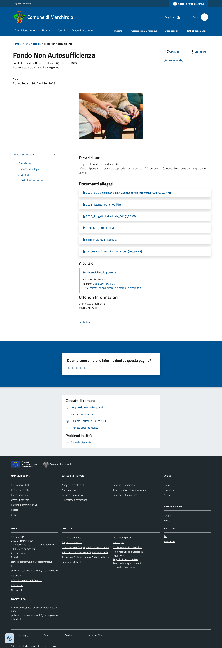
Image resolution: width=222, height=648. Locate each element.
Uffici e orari (17, 585)
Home (16, 44)
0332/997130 (28, 549)
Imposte (118, 31)
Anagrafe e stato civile (73, 485)
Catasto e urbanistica (73, 495)
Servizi (61, 30)
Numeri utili (17, 590)
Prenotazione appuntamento (127, 563)
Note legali (118, 542)
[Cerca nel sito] (203, 17)
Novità (46, 30)
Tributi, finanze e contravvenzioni (129, 490)
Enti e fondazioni (19, 495)
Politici (14, 510)
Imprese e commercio (124, 485)
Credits (68, 635)
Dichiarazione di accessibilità (127, 547)
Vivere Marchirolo (82, 30)
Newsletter (169, 541)
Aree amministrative (21, 485)
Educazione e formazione (74, 500)
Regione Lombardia (22, 3)
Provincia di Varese (71, 537)
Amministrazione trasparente (128, 552)
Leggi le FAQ (119, 555)
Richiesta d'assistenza (124, 567)
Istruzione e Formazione (125, 495)
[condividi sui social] (171, 51)
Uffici (13, 514)
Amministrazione (25, 30)
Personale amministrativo (24, 505)
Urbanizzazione (172, 31)
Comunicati (169, 490)
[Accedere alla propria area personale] (188, 3)
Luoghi (167, 515)
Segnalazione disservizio (125, 559)
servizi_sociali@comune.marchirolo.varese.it (115, 288)
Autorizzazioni (69, 490)
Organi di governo (20, 500)
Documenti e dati (20, 490)
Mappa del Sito (94, 635)
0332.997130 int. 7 (104, 283)
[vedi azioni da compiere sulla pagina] (197, 51)
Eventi (167, 520)
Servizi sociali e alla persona (99, 272)
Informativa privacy (123, 537)
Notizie (37, 44)
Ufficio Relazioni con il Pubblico (26, 580)
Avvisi (167, 495)
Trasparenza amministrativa (143, 31)
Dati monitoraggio (20, 635)
